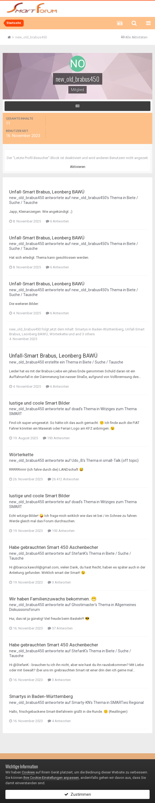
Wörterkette (59, 334)
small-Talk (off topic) (121, 460)
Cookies (28, 772)
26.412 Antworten (63, 479)
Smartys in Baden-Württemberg (99, 329)
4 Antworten (59, 721)
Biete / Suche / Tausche (103, 362)
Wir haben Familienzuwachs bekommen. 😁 (53, 599)
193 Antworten (56, 438)
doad (76, 409)
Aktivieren (77, 167)
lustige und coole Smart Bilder (39, 403)
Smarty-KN (81, 702)
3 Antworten (59, 582)
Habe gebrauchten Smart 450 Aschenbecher (53, 547)
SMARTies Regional (127, 702)
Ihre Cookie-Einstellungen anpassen (51, 778)
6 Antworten (57, 221)
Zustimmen (77, 794)
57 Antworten (60, 628)
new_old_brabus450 (26, 198)
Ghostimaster (83, 605)
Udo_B (77, 460)
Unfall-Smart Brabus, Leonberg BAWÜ (46, 192)
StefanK (79, 553)
